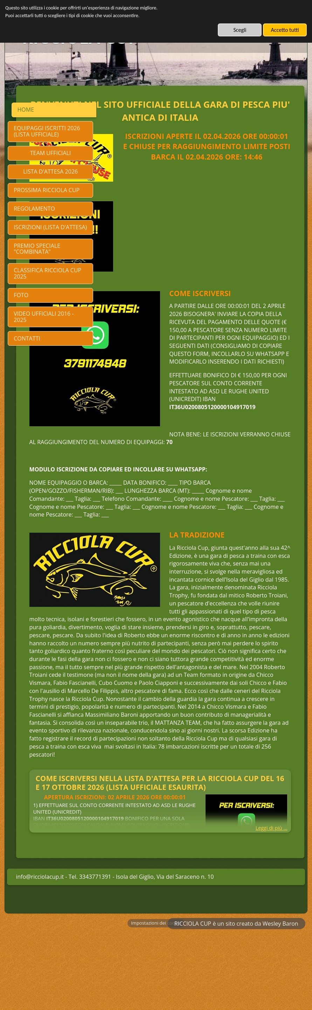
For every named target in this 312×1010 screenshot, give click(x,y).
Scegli (239, 30)
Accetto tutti (285, 30)
